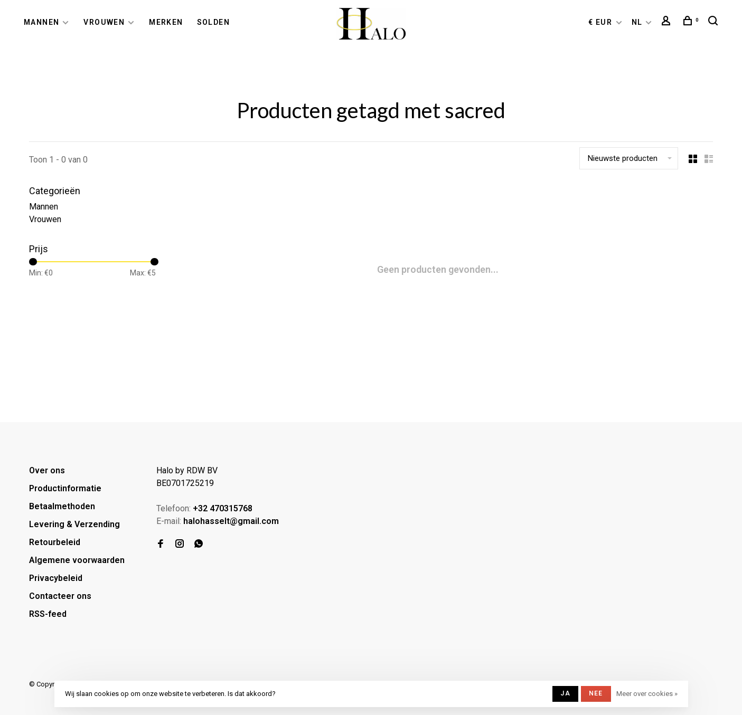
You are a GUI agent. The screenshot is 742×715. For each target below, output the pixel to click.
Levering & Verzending (74, 524)
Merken (166, 22)
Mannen (41, 22)
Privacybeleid (55, 578)
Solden (213, 22)
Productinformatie (65, 488)
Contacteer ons (60, 596)
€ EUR (601, 22)
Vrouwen (104, 22)
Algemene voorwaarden (77, 560)
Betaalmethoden (62, 506)
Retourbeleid (54, 542)
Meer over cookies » (647, 694)
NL (637, 22)
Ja (565, 693)
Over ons (47, 470)
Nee (596, 693)
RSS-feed (48, 614)
